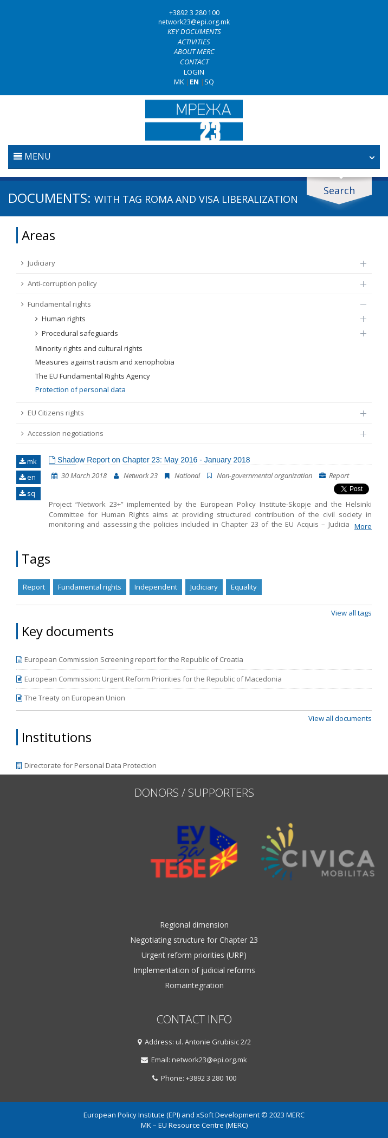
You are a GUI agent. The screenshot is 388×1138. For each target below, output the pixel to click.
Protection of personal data (80, 389)
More (363, 526)
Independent (155, 587)
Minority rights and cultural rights (89, 348)
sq (27, 493)
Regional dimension (194, 925)
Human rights (195, 318)
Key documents (194, 31)
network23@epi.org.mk (194, 22)
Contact (194, 62)
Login (194, 72)
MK (179, 82)
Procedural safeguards (195, 333)
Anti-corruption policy (188, 283)
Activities (194, 42)
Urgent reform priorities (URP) (194, 955)
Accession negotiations (188, 433)
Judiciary (188, 263)
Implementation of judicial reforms (194, 970)
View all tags (351, 613)
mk (28, 461)
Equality (244, 587)
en (27, 477)
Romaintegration (194, 985)
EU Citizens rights (188, 413)
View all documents (340, 718)
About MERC (194, 51)
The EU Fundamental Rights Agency (92, 376)
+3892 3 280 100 (194, 12)
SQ (209, 82)
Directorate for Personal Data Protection (86, 765)
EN (194, 82)
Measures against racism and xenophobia (104, 362)
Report (34, 587)
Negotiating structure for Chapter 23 (194, 940)
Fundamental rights (188, 304)
